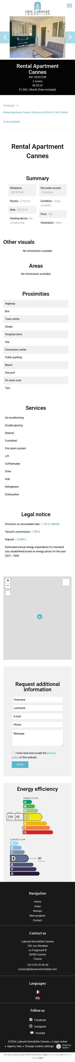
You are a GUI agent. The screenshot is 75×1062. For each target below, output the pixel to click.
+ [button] (8, 580)
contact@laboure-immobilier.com (37, 969)
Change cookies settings (39, 1046)
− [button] (8, 585)
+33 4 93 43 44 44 (37, 964)
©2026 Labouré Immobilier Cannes (28, 1041)
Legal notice (60, 1041)
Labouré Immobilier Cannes (37, 941)
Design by (62, 1046)
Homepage (9, 105)
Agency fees (14, 1046)
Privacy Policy (54, 1055)
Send (20, 764)
